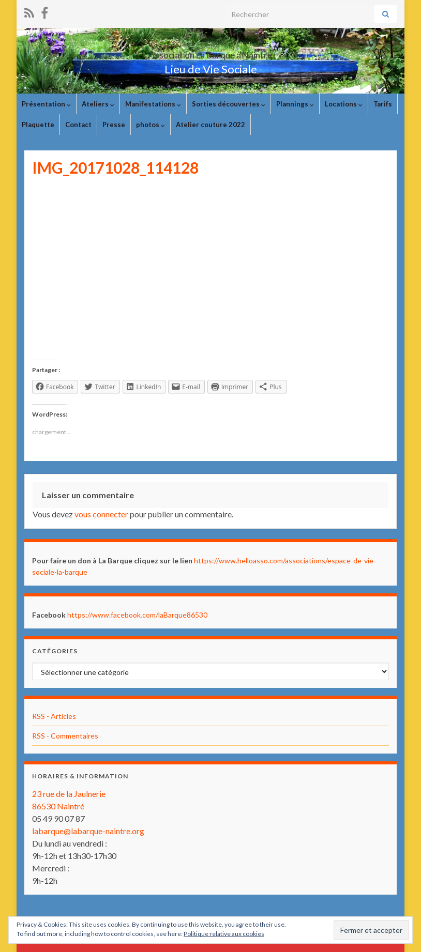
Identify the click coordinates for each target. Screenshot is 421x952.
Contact (78, 124)
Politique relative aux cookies (224, 934)
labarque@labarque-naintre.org (88, 831)
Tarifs (382, 104)
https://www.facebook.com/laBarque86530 (137, 614)
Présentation (46, 104)
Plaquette (38, 124)
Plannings (295, 104)
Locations (344, 104)
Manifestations (153, 104)
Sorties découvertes (228, 104)
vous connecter (101, 514)
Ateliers (98, 104)
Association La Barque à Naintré (210, 52)
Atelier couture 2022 (210, 124)
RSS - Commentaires (65, 735)
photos (150, 124)
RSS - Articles (54, 716)
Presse (113, 124)
